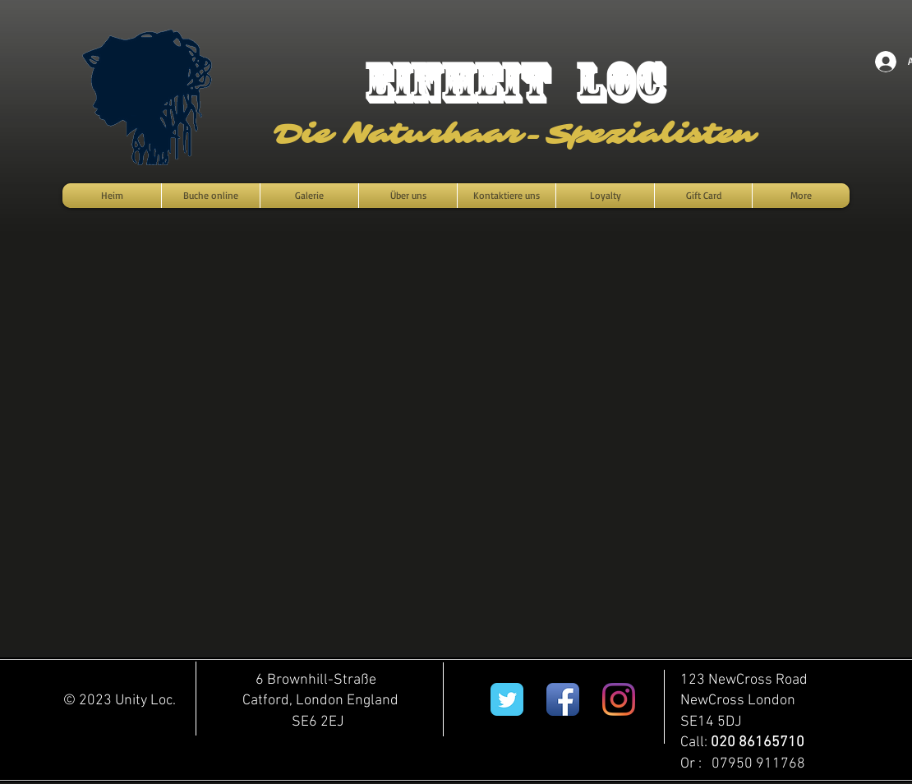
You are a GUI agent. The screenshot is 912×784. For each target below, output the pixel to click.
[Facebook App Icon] (562, 699)
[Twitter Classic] (507, 699)
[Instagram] (618, 699)
